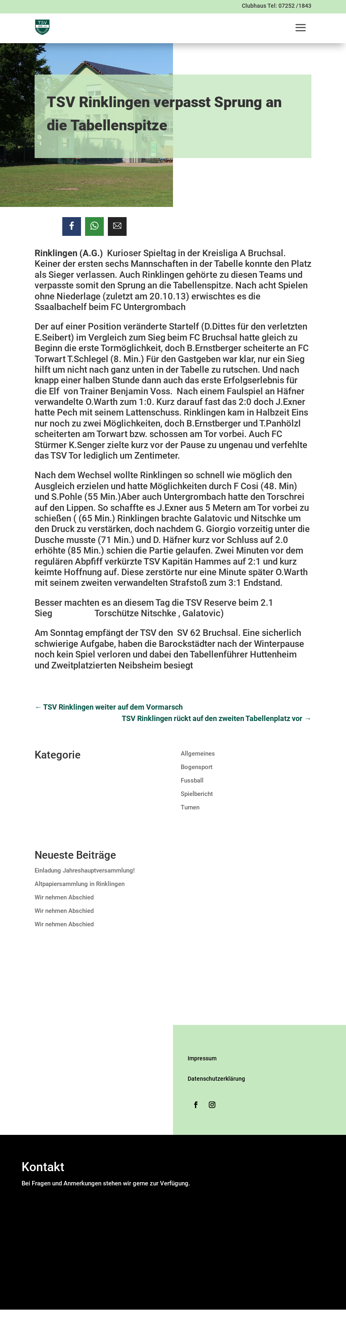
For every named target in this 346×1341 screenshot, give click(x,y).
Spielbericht (197, 794)
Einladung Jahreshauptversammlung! (85, 870)
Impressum (202, 1058)
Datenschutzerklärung (216, 1078)
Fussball (192, 780)
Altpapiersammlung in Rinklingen (80, 884)
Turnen (190, 807)
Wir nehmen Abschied (64, 897)
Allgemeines (198, 753)
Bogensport (196, 767)
